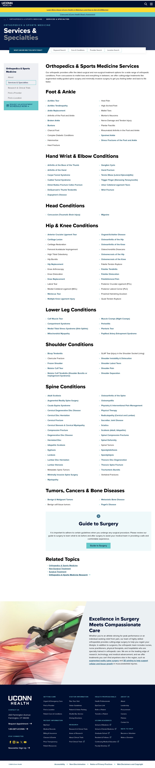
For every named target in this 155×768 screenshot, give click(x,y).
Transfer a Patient (101, 714)
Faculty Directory (101, 746)
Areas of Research (76, 733)
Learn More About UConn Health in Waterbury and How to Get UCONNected (77, 10)
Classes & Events (49, 737)
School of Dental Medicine (104, 729)
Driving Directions (75, 718)
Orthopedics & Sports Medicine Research (68, 574)
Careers (124, 714)
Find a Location (15, 98)
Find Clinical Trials (75, 741)
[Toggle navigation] (151, 4)
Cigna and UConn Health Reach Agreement (77, 14)
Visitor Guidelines (75, 705)
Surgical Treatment (57, 571)
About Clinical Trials (76, 737)
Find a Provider (15, 93)
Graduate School (101, 733)
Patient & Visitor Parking (77, 709)
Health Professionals (102, 701)
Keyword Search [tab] (60, 50)
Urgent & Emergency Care (53, 701)
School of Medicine (102, 725)
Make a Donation (127, 737)
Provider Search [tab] (96, 50)
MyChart (46, 725)
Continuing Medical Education (106, 741)
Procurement (125, 709)
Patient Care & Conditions (52, 714)
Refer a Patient (100, 709)
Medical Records (49, 729)
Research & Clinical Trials (19, 88)
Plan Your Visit (74, 701)
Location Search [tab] (113, 50)
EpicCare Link (100, 705)
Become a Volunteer (128, 733)
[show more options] (5, 19)
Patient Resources (50, 746)
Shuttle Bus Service (76, 714)
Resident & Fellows (102, 737)
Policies (123, 718)
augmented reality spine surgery (104, 660)
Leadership (125, 705)
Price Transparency (50, 741)
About (10, 77)
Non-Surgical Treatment (60, 568)
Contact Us (125, 722)
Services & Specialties (18, 82)
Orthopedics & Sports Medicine (26, 19)
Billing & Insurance (50, 733)
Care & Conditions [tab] (78, 50)
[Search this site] (146, 4)
